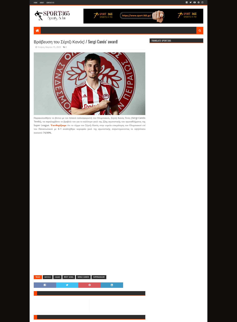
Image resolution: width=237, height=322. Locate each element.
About (42, 2)
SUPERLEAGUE (99, 277)
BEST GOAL (68, 277)
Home (35, 2)
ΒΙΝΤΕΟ (47, 277)
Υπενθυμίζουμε (58, 125)
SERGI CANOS (83, 277)
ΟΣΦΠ (57, 277)
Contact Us (50, 2)
